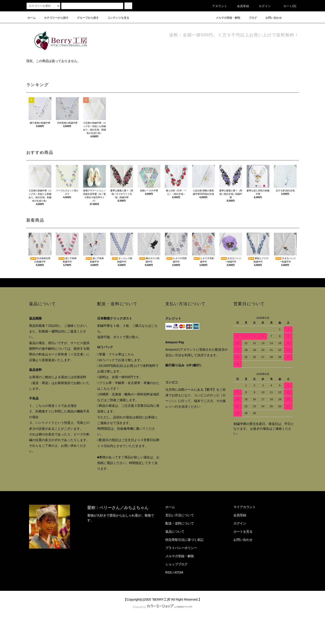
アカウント (217, 6)
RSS (168, 572)
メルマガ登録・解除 (225, 17)
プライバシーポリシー (181, 548)
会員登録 (240, 6)
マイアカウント (244, 507)
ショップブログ (176, 564)
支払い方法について (179, 515)
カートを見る (243, 531)
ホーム (31, 17)
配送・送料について (179, 523)
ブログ (250, 17)
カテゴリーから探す (54, 17)
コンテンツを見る (115, 17)
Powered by (162, 607)
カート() (287, 6)
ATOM (178, 572)
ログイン (262, 6)
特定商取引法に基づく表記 (184, 540)
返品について (174, 531)
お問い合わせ (271, 17)
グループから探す (85, 17)
